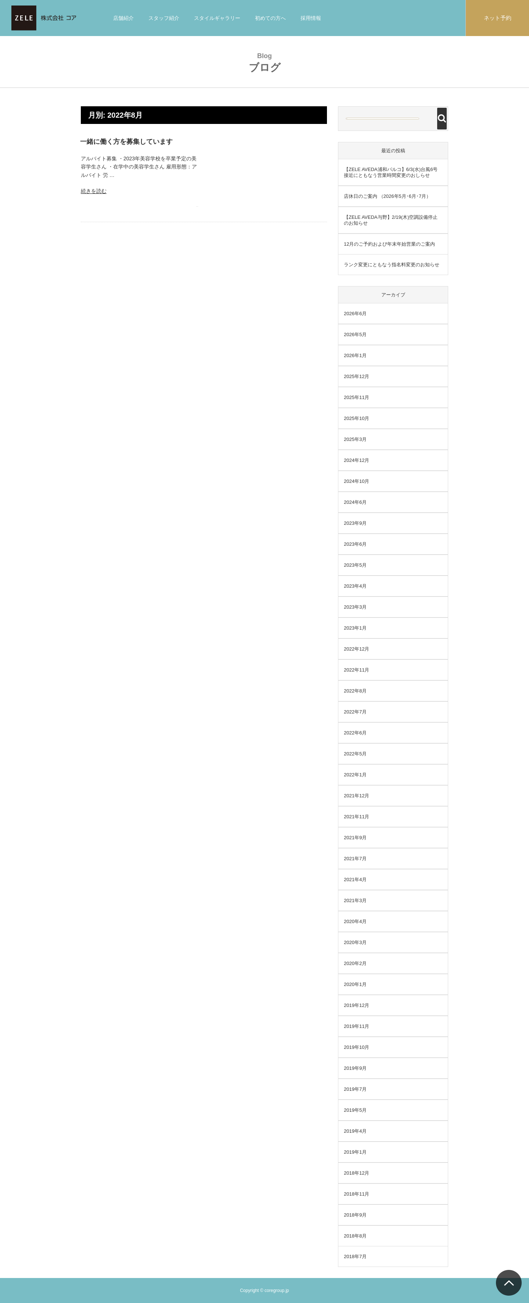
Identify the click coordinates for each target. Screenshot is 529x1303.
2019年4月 (355, 1131)
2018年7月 (355, 1256)
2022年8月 (355, 691)
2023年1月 (355, 628)
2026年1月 (355, 355)
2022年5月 (355, 753)
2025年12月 (356, 376)
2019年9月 (355, 1068)
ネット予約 (497, 18)
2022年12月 (356, 649)
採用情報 (311, 18)
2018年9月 (355, 1215)
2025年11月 (356, 397)
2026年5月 (355, 334)
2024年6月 (355, 502)
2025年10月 (356, 418)
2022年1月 (355, 774)
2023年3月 (355, 607)
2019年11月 (356, 1026)
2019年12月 (356, 1005)
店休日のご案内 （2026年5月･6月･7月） (387, 196)
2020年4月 (355, 921)
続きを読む (94, 191)
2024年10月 (356, 481)
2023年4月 (355, 586)
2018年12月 (356, 1173)
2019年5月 (355, 1110)
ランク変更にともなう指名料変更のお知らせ (391, 264)
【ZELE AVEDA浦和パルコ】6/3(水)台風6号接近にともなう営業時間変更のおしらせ (391, 172)
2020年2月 (355, 963)
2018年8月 (355, 1236)
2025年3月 (355, 439)
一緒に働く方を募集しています (126, 141)
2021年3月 (355, 900)
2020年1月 (355, 984)
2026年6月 (355, 313)
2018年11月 (356, 1194)
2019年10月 (356, 1047)
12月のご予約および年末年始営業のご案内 (389, 244)
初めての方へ (270, 18)
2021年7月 (355, 858)
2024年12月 (356, 460)
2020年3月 (355, 942)
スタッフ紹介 (163, 18)
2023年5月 (355, 565)
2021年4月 (355, 879)
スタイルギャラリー (217, 18)
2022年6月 (355, 733)
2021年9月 (355, 837)
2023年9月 (355, 523)
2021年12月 (356, 795)
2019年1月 (355, 1152)
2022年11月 (356, 670)
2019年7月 (355, 1089)
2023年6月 (355, 544)
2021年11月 (356, 816)
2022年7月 (355, 712)
